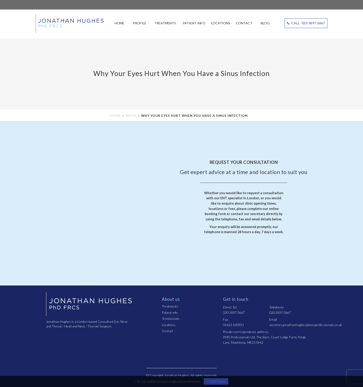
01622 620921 (233, 325)
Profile (139, 23)
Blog (265, 23)
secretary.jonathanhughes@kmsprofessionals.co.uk (305, 325)
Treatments (165, 23)
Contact (244, 23)
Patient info (194, 23)
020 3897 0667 (234, 312)
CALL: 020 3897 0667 (306, 23)
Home (119, 23)
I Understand (216, 381)
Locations (220, 23)
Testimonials (170, 318)
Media (131, 115)
